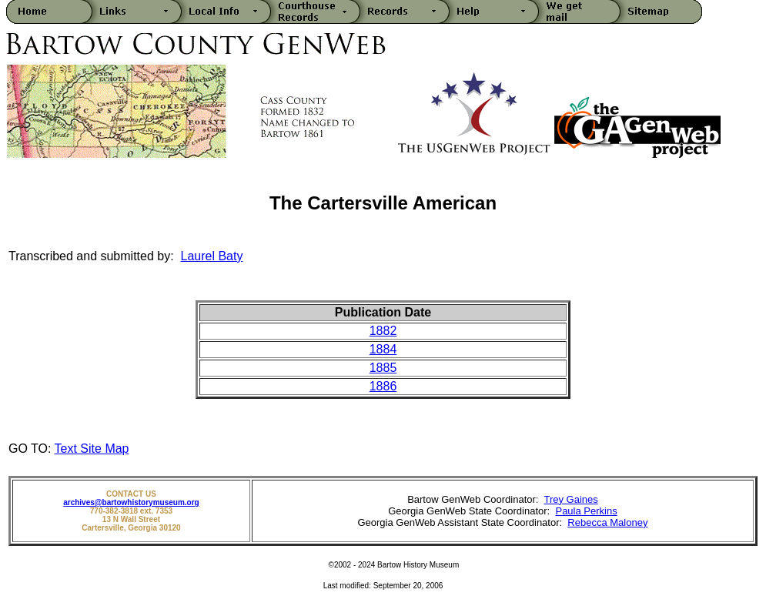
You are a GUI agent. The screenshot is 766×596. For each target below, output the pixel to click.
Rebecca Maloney (607, 522)
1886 (383, 386)
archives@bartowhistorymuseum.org (131, 502)
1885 (383, 367)
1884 (383, 349)
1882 (383, 330)
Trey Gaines (570, 499)
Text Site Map (92, 448)
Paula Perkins (586, 511)
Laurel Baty (212, 256)
